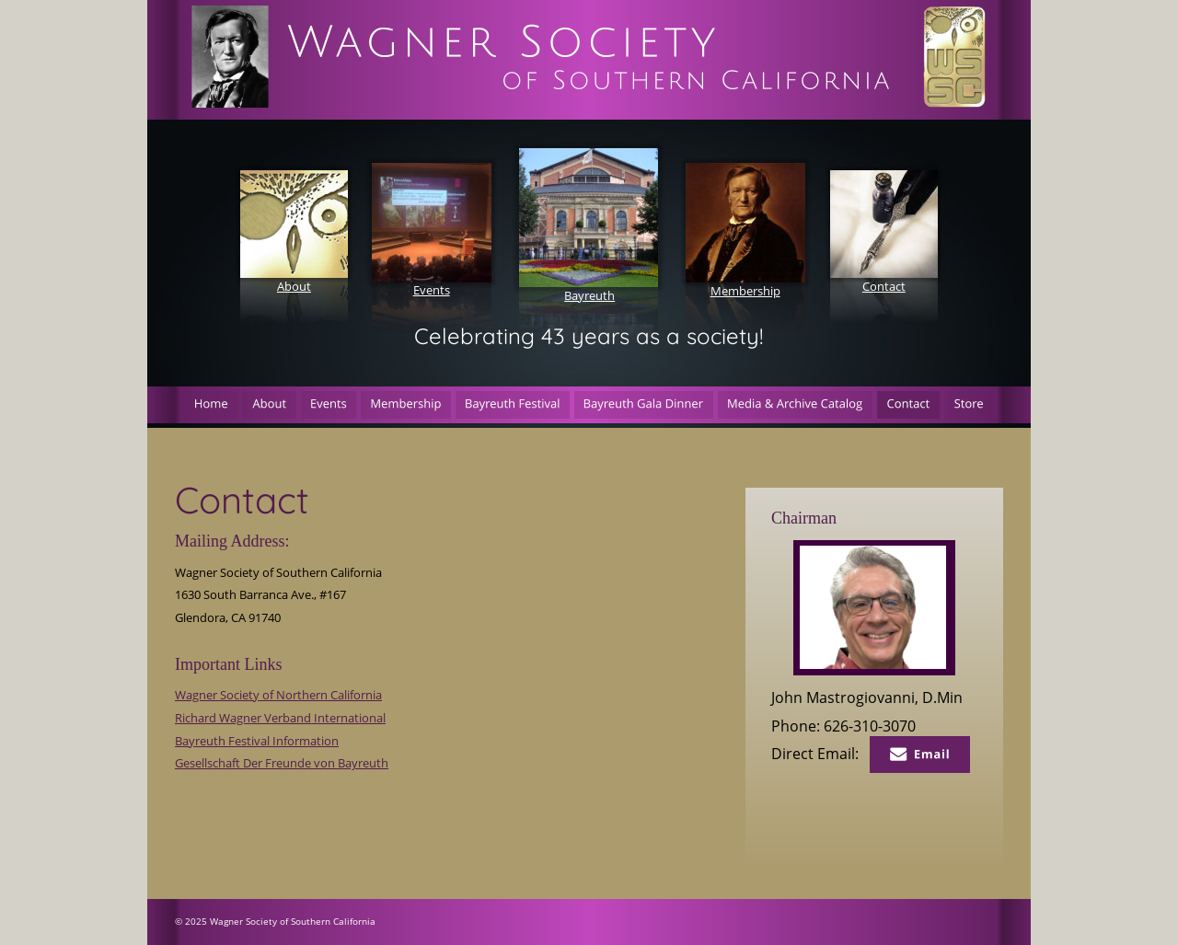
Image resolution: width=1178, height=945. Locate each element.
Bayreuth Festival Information (257, 740)
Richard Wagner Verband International (280, 717)
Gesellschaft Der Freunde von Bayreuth (281, 763)
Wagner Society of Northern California (278, 694)
